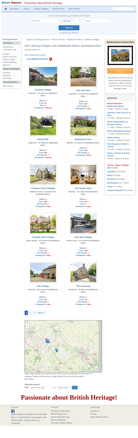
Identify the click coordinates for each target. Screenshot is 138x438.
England (29, 40)
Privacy (93, 414)
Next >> (41, 313)
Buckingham (112, 183)
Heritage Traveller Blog (60, 411)
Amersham (7, 78)
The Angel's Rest (83, 188)
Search (69, 27)
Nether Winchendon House (119, 131)
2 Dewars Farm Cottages (43, 188)
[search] (123, 9)
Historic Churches (10, 57)
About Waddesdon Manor (35, 55)
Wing (109, 175)
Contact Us (95, 411)
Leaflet (83, 371)
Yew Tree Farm (83, 90)
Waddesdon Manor (75, 40)
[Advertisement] (11, 122)
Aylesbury (7, 76)
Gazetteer (7, 73)
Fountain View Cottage (43, 237)
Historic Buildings (9, 62)
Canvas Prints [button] (58, 9)
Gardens (6, 54)
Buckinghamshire (42, 40)
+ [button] (27, 323)
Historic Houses (58, 40)
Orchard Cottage (43, 90)
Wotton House (113, 137)
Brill (109, 168)
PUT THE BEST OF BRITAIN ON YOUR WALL (120, 71)
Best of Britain (74, 9)
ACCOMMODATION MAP (37, 59)
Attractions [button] (15, 9)
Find (27, 387)
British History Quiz (59, 414)
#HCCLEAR (43, 139)
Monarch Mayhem (58, 420)
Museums (6, 65)
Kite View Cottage (83, 237)
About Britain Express (99, 417)
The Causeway (83, 286)
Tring (109, 187)
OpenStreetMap (91, 371)
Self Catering (8, 86)
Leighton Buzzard (115, 190)
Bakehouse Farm (83, 139)
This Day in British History (61, 423)
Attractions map (10, 50)
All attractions (8, 47)
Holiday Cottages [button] (41, 9)
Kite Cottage (43, 286)
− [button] (27, 326)
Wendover (111, 179)
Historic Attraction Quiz (60, 417)
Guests (67, 21)
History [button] (27, 9)
